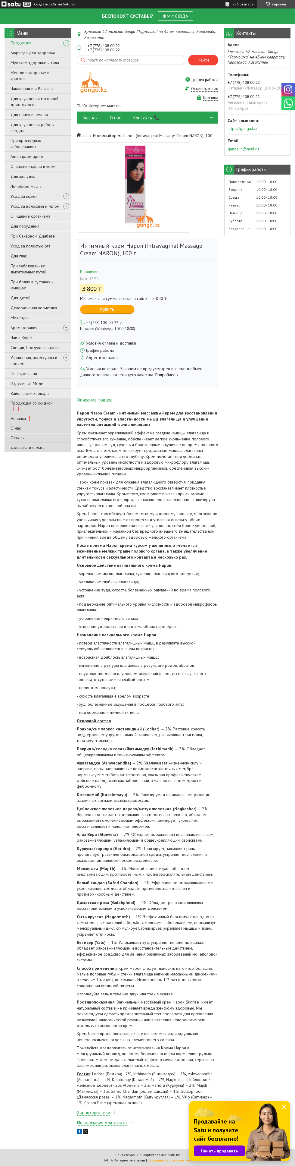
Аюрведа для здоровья (33, 52)
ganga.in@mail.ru (243, 149)
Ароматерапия (24, 327)
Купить (107, 309)
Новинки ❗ (21, 418)
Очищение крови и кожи (33, 166)
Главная (90, 117)
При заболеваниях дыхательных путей (28, 269)
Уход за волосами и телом (35, 206)
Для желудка (23, 176)
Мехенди (19, 317)
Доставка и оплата (28, 447)
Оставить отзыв (204, 88)
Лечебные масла (26, 186)
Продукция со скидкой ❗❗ (32, 405)
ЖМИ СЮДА (175, 16)
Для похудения (25, 226)
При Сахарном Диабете (33, 236)
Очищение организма (30, 216)
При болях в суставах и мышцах (32, 285)
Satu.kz (174, 1154)
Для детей (20, 298)
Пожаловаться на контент (169, 1160)
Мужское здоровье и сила (35, 62)
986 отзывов (243, 4)
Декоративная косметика (34, 307)
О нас (16, 428)
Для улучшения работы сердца (32, 127)
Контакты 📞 (146, 117)
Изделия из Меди (27, 383)
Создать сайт (45, 4)
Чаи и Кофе (21, 337)
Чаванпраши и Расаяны (32, 88)
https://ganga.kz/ (242, 128)
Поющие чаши (24, 373)
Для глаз (19, 256)
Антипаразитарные (28, 156)
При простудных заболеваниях (26, 143)
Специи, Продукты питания (35, 347)
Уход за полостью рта (31, 246)
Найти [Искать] (203, 60)
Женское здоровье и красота (30, 75)
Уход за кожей (24, 196)
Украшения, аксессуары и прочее (34, 360)
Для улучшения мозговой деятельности (34, 101)
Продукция (21, 43)
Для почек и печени (29, 114)
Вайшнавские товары (30, 393)
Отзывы (17, 437)
